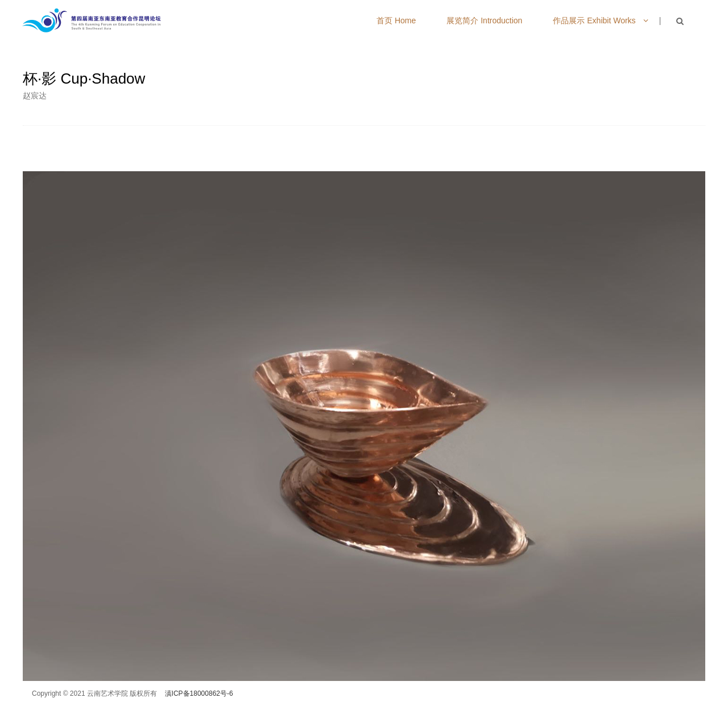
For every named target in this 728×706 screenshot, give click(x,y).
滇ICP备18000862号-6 (199, 693)
